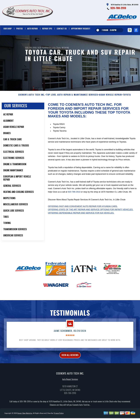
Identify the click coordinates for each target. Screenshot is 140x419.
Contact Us (62, 28)
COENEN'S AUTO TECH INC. (31, 96)
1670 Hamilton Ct (44, 47)
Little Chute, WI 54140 (60, 47)
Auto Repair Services (70, 381)
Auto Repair (32, 28)
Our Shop (7, 28)
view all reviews (70, 357)
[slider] (70, 336)
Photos (19, 28)
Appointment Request (80, 28)
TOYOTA (127, 96)
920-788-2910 (118, 8)
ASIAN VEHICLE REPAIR (110, 96)
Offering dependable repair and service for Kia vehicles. (81, 214)
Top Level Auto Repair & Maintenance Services (72, 96)
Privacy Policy (59, 415)
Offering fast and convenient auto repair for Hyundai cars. (83, 208)
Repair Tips (47, 28)
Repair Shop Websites (24, 415)
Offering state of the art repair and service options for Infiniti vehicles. (90, 211)
